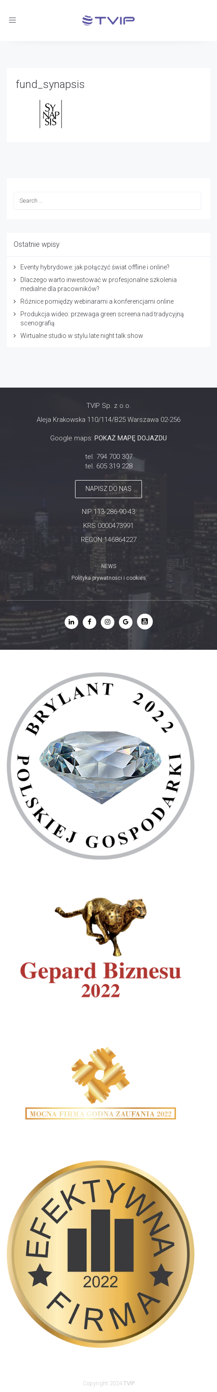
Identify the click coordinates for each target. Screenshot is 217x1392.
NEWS (108, 566)
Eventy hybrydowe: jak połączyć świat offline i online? (95, 267)
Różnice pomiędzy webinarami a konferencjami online (97, 301)
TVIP (129, 1383)
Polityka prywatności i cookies (108, 578)
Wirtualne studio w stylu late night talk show (81, 335)
